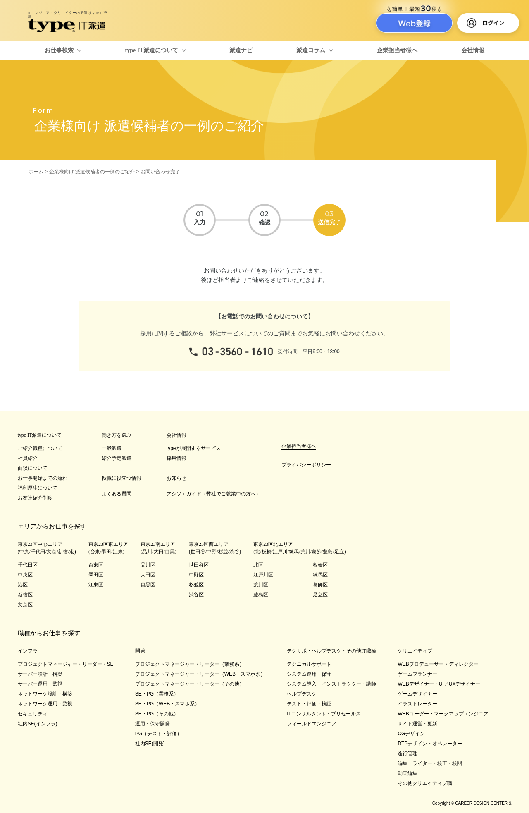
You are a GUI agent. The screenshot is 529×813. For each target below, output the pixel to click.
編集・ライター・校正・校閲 (430, 763)
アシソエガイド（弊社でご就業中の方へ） (214, 494)
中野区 (196, 575)
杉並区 (196, 585)
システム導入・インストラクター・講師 (331, 684)
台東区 (95, 565)
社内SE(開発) (150, 743)
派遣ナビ (241, 50)
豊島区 (260, 595)
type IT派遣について (151, 50)
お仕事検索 (59, 50)
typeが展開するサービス (194, 448)
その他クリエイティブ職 (425, 783)
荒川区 (260, 585)
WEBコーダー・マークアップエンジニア (443, 714)
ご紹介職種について (40, 448)
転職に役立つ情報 (121, 478)
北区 (258, 565)
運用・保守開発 (152, 724)
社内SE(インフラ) (37, 724)
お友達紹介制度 (35, 498)
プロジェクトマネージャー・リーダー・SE (66, 664)
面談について (33, 468)
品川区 (148, 565)
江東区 (95, 585)
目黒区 (148, 585)
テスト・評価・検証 (309, 704)
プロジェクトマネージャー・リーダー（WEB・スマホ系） (200, 674)
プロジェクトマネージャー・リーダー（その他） (189, 684)
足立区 (320, 595)
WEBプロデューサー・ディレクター (438, 664)
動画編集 (407, 773)
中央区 (25, 575)
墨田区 (95, 575)
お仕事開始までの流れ (42, 478)
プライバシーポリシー (306, 465)
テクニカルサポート (309, 664)
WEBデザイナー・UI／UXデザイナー (439, 684)
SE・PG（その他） (157, 714)
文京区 (25, 604)
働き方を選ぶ (116, 435)
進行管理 (407, 753)
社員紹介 (28, 458)
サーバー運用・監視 (40, 684)
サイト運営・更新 (417, 724)
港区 (23, 585)
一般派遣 (112, 448)
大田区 (148, 575)
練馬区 (320, 575)
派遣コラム (310, 50)
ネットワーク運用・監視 (45, 704)
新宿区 (25, 595)
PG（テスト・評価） (158, 733)
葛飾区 (320, 585)
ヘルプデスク (302, 694)
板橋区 (320, 565)
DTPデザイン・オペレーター (430, 743)
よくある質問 (116, 494)
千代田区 (28, 565)
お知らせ (176, 478)
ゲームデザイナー (417, 694)
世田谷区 (199, 565)
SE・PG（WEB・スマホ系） (167, 704)
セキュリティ (33, 714)
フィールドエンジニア (311, 724)
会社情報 (472, 50)
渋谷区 (196, 595)
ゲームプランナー (417, 674)
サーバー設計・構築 (40, 674)
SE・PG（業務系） (157, 694)
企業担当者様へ (397, 50)
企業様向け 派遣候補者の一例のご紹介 (92, 172)
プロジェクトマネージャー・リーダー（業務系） (189, 664)
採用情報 (176, 458)
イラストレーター (417, 704)
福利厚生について (37, 488)
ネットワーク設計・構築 (45, 694)
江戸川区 (263, 575)
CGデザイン (411, 733)
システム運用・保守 (309, 674)
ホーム (36, 172)
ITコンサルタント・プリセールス (324, 714)
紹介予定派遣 (116, 458)
